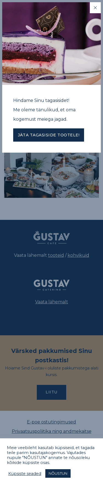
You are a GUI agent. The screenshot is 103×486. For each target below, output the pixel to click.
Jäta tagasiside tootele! (48, 135)
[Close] (95, 7)
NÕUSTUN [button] (58, 473)
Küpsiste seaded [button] (24, 473)
